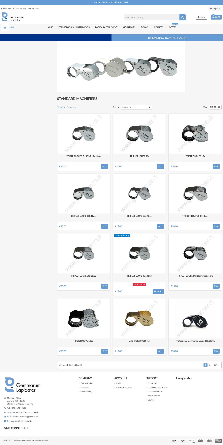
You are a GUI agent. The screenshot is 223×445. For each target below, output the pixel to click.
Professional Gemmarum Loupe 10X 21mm (195, 341)
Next (216, 365)
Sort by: (116, 107)
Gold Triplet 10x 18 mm (139, 341)
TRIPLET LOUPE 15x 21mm (139, 216)
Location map (19, 8)
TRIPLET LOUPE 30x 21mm (139, 276)
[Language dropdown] (215, 8)
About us (6, 8)
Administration (154, 396)
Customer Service (155, 391)
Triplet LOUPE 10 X (84, 341)
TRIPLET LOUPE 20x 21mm (83, 276)
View (205, 107)
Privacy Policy (86, 391)
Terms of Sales (86, 383)
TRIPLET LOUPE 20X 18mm (195, 216)
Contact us (33, 8)
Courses (151, 400)
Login (118, 383)
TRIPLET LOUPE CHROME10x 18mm (83, 156)
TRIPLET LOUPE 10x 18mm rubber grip (195, 276)
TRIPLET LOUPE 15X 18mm (83, 216)
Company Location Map (158, 387)
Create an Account (124, 387)
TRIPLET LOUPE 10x (139, 156)
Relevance (126, 107)
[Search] (154, 17)
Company (84, 387)
